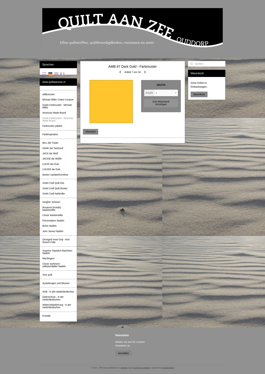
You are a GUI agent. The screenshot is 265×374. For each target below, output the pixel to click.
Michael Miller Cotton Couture (58, 99)
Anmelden (123, 353)
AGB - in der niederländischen (58, 291)
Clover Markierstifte (52, 215)
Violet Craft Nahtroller (53, 193)
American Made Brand (54, 112)
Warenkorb (199, 94)
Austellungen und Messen (56, 283)
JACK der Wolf (50, 153)
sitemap (124, 368)
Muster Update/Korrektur (55, 174)
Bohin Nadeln (49, 225)
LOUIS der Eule (50, 164)
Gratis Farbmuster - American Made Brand (58, 119)
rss (130, 368)
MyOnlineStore (168, 368)
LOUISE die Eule (51, 169)
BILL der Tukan (50, 142)
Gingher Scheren (51, 202)
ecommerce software (141, 368)
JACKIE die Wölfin (52, 158)
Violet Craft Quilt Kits (53, 183)
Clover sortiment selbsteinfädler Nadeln (54, 265)
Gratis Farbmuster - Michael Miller (57, 106)
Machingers (48, 258)
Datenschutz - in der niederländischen (53, 298)
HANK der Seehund (52, 148)
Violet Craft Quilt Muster (54, 188)
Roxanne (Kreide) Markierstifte (51, 208)
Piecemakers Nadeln (53, 220)
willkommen (48, 94)
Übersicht (90, 131)
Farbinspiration (50, 134)
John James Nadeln (52, 231)
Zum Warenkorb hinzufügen (160, 103)
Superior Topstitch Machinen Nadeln (57, 252)
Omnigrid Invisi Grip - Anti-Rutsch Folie (56, 240)
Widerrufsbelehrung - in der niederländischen (56, 306)
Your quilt (47, 274)
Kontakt (46, 315)
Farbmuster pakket (52, 126)
